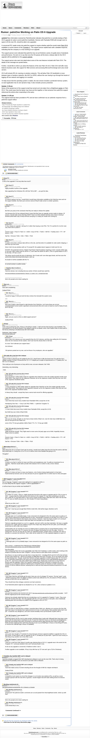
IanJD (6, 507)
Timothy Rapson (9, 374)
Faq (52, 728)
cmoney (7, 632)
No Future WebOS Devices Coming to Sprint (14, 110)
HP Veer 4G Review (79, 103)
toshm (3, 447)
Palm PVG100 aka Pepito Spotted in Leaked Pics (16, 104)
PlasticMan (7, 269)
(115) (78, 101)
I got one (77, 114)
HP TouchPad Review (80, 102)
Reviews (26, 28)
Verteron (7, 398)
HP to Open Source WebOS (81, 96)
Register (78, 33)
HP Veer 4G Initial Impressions (78, 108)
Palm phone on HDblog (80, 123)
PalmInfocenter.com (33, 732)
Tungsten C (26, 47)
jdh (5, 616)
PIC (9, 35)
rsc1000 (6, 384)
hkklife (6, 302)
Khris (6, 186)
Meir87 (6, 407)
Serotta (3, 179)
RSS (32, 28)
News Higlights (81, 91)
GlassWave (44, 736)
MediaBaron (5, 657)
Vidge (3, 325)
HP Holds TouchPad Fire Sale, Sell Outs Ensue (79, 99)
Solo (3, 356)
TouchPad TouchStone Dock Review (79, 136)
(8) (85, 102)
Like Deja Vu (78, 129)
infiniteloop (4, 685)
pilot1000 (7, 470)
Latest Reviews (81, 133)
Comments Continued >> (13, 710)
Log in (84, 33)
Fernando (7, 514)
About (38, 28)
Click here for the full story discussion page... (18, 722)
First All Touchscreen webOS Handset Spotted (15, 113)
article (60, 88)
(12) (78, 106)
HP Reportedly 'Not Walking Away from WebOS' (15, 106)
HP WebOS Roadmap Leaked (10, 108)
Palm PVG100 (78, 126)
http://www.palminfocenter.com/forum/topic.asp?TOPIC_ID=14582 (48, 593)
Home (4, 28)
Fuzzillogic (7, 574)
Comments (18, 28)
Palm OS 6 (64, 45)
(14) (77, 95)
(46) (85, 103)
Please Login (5, 167)
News (10, 28)
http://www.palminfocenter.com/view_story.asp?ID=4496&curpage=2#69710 (22, 546)
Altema (6, 703)
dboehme (7, 640)
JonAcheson (8, 337)
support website (27, 57)
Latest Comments (80, 111)
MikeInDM (7, 206)
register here (11, 167)
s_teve (3, 480)
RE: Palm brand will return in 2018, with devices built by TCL (80, 118)
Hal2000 (4, 285)
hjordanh (7, 197)
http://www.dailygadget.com (8, 333)
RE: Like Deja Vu (79, 127)
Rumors (15, 115)
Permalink (6, 118)
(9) (74, 97)
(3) (84, 99)
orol (6, 417)
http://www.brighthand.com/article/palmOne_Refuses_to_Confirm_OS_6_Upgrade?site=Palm (26, 273)
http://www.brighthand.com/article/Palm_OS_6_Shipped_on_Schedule (18, 687)
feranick (7, 460)
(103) (80, 108)
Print (13, 118)
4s (5, 294)
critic (6, 492)
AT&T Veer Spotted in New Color (11, 112)
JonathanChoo (8, 224)
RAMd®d (7, 241)
